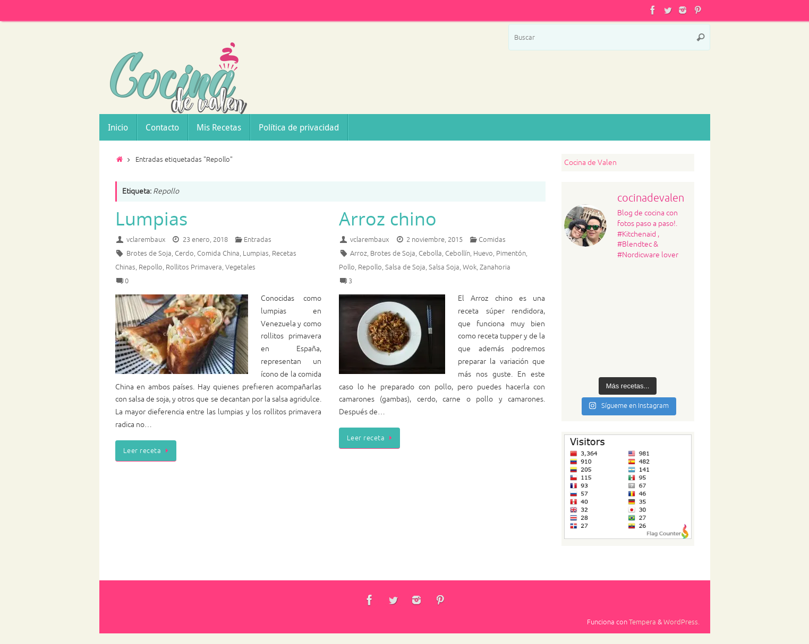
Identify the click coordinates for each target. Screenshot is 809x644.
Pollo (347, 267)
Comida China (218, 253)
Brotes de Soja (149, 253)
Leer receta (147, 451)
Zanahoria (495, 267)
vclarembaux (145, 240)
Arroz (358, 253)
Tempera (642, 622)
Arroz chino (388, 218)
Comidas (492, 240)
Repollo (151, 267)
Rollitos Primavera (194, 267)
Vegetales (240, 267)
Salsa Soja (444, 267)
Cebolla (430, 253)
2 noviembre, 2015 (434, 240)
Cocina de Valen (590, 162)
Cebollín (457, 253)
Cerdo (184, 253)
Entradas (257, 240)
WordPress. (681, 622)
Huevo (483, 253)
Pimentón (511, 253)
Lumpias (151, 218)
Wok (469, 267)
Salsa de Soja (405, 267)
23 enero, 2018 (205, 240)
